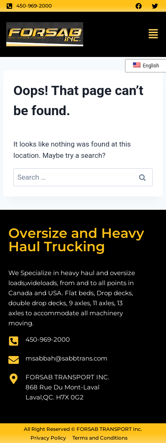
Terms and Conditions (100, 437)
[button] (153, 34)
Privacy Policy (48, 437)
